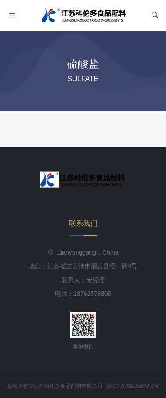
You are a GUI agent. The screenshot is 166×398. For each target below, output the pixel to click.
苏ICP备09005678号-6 (132, 386)
